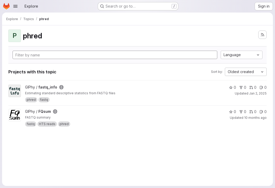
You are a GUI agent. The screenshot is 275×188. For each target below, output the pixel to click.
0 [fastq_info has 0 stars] (232, 87)
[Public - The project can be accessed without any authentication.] (61, 87)
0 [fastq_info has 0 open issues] (263, 87)
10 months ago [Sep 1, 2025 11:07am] (255, 118)
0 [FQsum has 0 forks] (242, 111)
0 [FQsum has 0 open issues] (263, 111)
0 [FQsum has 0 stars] (232, 111)
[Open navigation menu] (15, 6)
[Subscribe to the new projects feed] (262, 35)
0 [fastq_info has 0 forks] (242, 87)
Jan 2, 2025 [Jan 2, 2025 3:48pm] (258, 93)
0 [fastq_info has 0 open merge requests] (252, 87)
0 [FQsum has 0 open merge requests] (252, 111)
